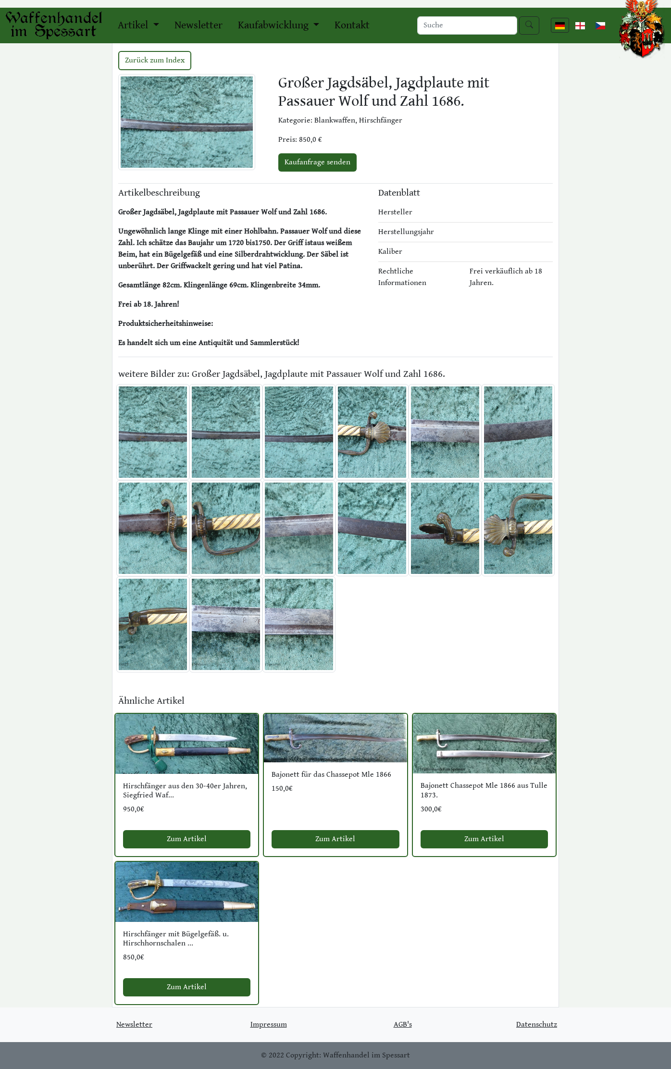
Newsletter (198, 25)
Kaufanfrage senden (317, 162)
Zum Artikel (187, 839)
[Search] (467, 25)
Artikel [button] (134, 25)
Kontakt (352, 25)
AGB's (403, 1024)
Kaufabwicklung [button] (274, 25)
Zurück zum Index (155, 60)
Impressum (268, 1024)
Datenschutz (536, 1024)
